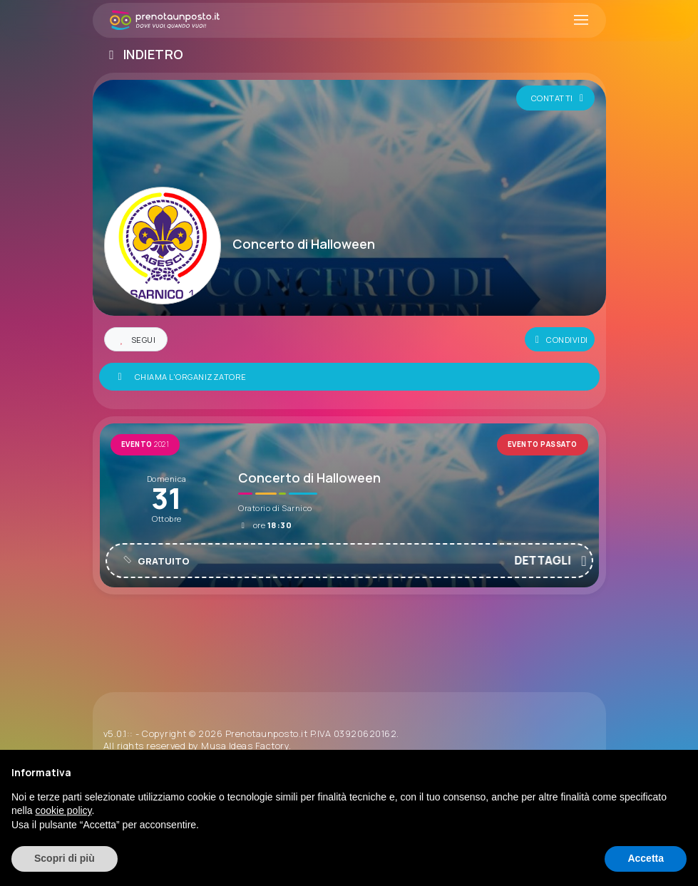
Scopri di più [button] (64, 858)
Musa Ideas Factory (245, 745)
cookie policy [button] (63, 810)
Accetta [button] (645, 858)
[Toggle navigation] (581, 20)
